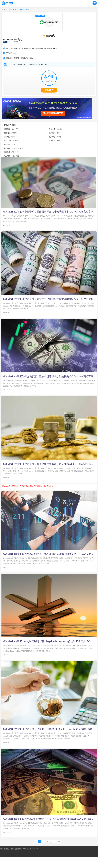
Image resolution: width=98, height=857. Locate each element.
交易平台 (11, 9)
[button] (49, 116)
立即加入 (49, 90)
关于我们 (32, 849)
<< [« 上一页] (36, 841)
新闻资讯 (19, 849)
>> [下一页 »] (59, 841)
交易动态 (13, 849)
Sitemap (38, 849)
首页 (3, 9)
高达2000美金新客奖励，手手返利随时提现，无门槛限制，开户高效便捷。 (28, 486)
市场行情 (26, 849)
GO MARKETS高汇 (23, 9)
